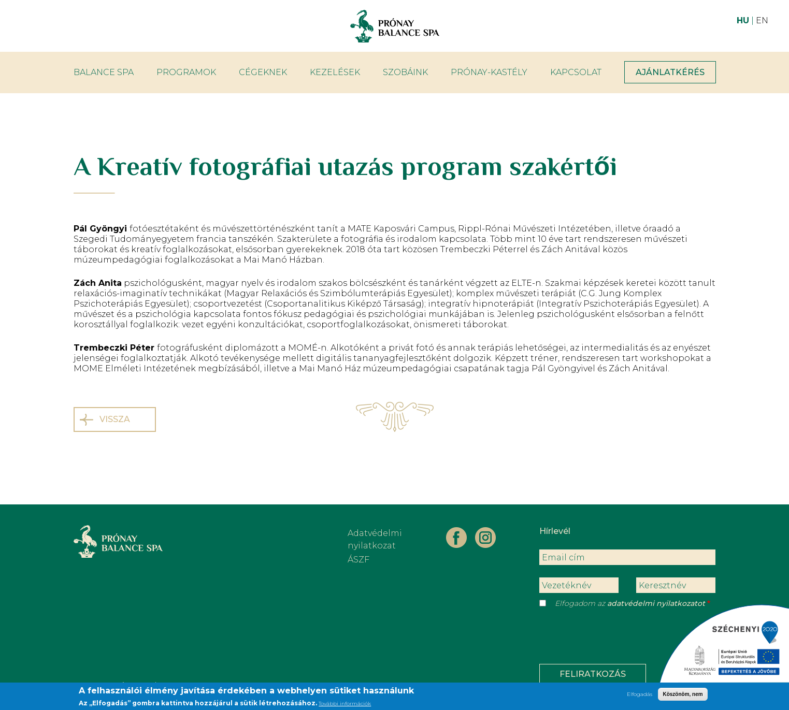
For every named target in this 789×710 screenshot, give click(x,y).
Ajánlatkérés (670, 72)
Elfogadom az (630, 603)
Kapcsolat (575, 72)
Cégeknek (263, 72)
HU (743, 20)
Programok (186, 72)
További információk (345, 704)
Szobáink (405, 72)
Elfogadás (639, 695)
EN (762, 20)
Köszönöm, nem (682, 695)
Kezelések (335, 72)
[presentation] (618, 638)
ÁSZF (358, 559)
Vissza (114, 419)
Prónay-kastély (489, 72)
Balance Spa (104, 72)
